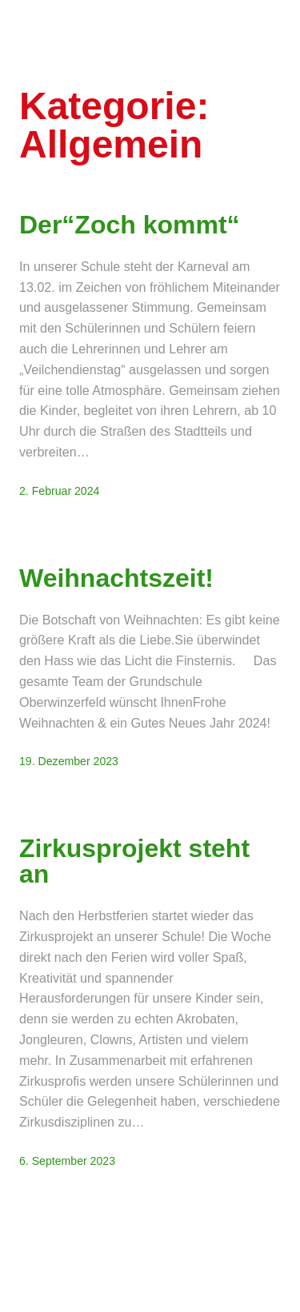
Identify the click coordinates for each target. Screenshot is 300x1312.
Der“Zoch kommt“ (129, 224)
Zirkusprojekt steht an (134, 861)
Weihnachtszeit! (116, 578)
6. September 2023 (67, 1160)
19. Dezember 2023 (68, 761)
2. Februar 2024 (59, 491)
